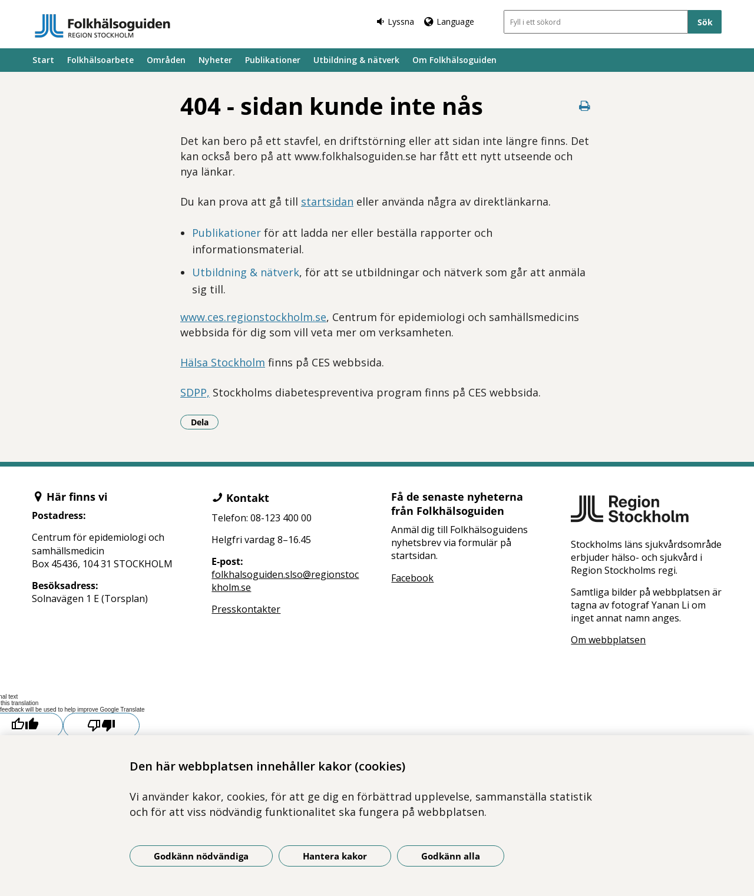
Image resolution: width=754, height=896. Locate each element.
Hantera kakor (335, 856)
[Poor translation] (101, 725)
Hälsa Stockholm (222, 362)
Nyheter (215, 59)
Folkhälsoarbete (100, 59)
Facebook (412, 577)
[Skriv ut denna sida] (584, 106)
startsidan (327, 201)
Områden (166, 59)
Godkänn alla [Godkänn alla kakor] (450, 856)
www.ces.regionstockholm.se (253, 317)
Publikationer (272, 59)
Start (43, 59)
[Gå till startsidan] (102, 26)
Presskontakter (245, 609)
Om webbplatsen (608, 639)
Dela (205, 422)
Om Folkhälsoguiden (454, 59)
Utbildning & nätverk (356, 59)
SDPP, (195, 392)
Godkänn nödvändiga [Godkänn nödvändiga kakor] (201, 856)
